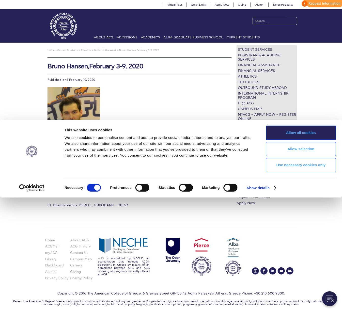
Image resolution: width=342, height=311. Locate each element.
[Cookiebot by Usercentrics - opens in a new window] (31, 301)
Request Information (253, 197)
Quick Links (198, 4)
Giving (242, 4)
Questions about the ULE (262, 124)
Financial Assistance (259, 65)
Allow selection (300, 262)
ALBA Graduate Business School (193, 37)
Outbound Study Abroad (262, 88)
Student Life (246, 191)
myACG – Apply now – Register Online (267, 117)
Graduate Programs (252, 161)
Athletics (247, 76)
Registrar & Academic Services (259, 57)
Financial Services (256, 71)
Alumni (259, 4)
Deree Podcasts (283, 4)
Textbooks (248, 82)
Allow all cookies (301, 246)
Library (242, 173)
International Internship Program (263, 95)
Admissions (127, 37)
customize (321, 3)
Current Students (243, 37)
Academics (150, 37)
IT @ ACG (246, 103)
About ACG (103, 37)
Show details (258, 301)
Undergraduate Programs (257, 155)
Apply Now (222, 4)
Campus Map (250, 109)
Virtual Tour (174, 4)
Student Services (255, 50)
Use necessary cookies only (301, 279)
